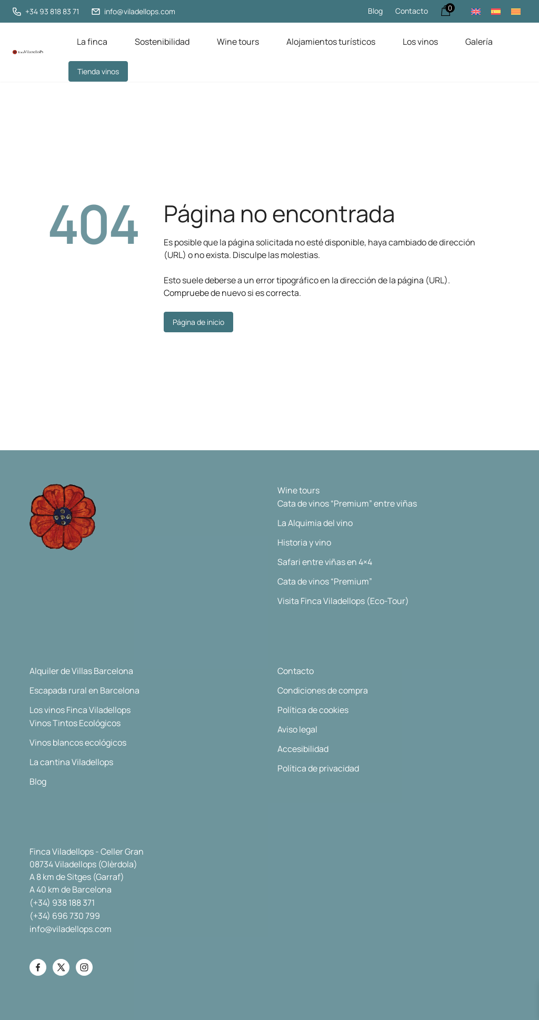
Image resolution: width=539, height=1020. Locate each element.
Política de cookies (312, 710)
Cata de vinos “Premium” (324, 581)
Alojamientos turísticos (330, 41)
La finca (92, 41)
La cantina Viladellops (71, 762)
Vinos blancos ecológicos (77, 742)
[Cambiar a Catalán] (516, 11)
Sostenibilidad (162, 41)
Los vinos (420, 41)
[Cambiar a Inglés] (476, 11)
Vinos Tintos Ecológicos (75, 723)
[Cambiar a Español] (496, 11)
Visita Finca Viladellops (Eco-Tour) (343, 601)
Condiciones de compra (322, 690)
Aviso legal (297, 729)
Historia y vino (304, 542)
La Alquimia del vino (315, 523)
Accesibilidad (302, 749)
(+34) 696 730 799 (64, 916)
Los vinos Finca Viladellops (80, 710)
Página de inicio (198, 322)
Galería (479, 41)
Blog (375, 11)
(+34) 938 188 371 (62, 902)
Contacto (411, 11)
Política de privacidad (318, 768)
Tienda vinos (98, 71)
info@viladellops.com (70, 929)
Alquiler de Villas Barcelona (81, 671)
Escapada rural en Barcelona (84, 690)
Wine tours (238, 41)
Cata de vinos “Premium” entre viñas (347, 503)
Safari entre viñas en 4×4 (324, 562)
